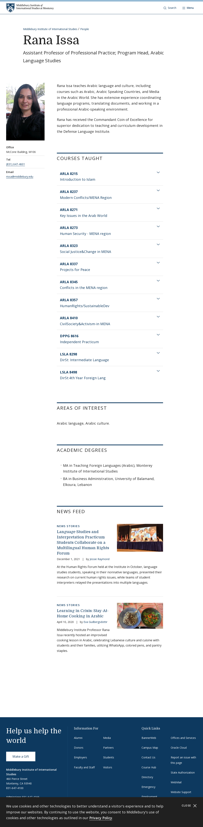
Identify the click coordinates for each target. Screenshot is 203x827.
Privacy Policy (100, 818)
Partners (108, 747)
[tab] (110, 176)
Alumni (78, 738)
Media (107, 738)
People (84, 29)
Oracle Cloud (179, 747)
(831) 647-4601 (15, 164)
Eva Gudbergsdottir (95, 622)
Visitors (107, 767)
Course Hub (149, 767)
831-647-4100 (14, 788)
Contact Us (148, 757)
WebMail (176, 782)
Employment (149, 796)
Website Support (181, 792)
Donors (78, 747)
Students (108, 757)
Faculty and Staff (84, 767)
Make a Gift (20, 756)
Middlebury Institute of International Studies (50, 29)
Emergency (148, 787)
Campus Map (150, 747)
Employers (80, 757)
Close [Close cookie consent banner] (189, 806)
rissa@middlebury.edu (19, 176)
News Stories (68, 526)
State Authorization (183, 772)
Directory (147, 777)
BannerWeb (149, 738)
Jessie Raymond (99, 559)
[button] (170, 7)
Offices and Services (183, 738)
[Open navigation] (188, 7)
